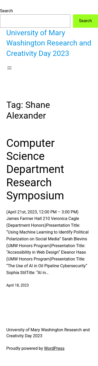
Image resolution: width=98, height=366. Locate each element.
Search (6, 10)
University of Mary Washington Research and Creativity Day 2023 (48, 43)
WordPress (54, 348)
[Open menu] (9, 68)
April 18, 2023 (17, 285)
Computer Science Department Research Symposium (38, 169)
